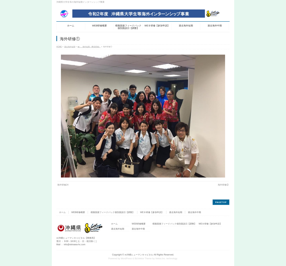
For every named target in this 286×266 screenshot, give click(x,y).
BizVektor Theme (143, 258)
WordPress (126, 258)
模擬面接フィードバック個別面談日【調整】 (112, 212)
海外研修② (223, 185)
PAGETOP (221, 202)
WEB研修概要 (78, 212)
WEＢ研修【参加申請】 (151, 212)
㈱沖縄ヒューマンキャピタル (139, 254)
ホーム (62, 212)
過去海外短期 (175, 212)
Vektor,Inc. (160, 258)
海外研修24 (62, 185)
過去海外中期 (194, 212)
